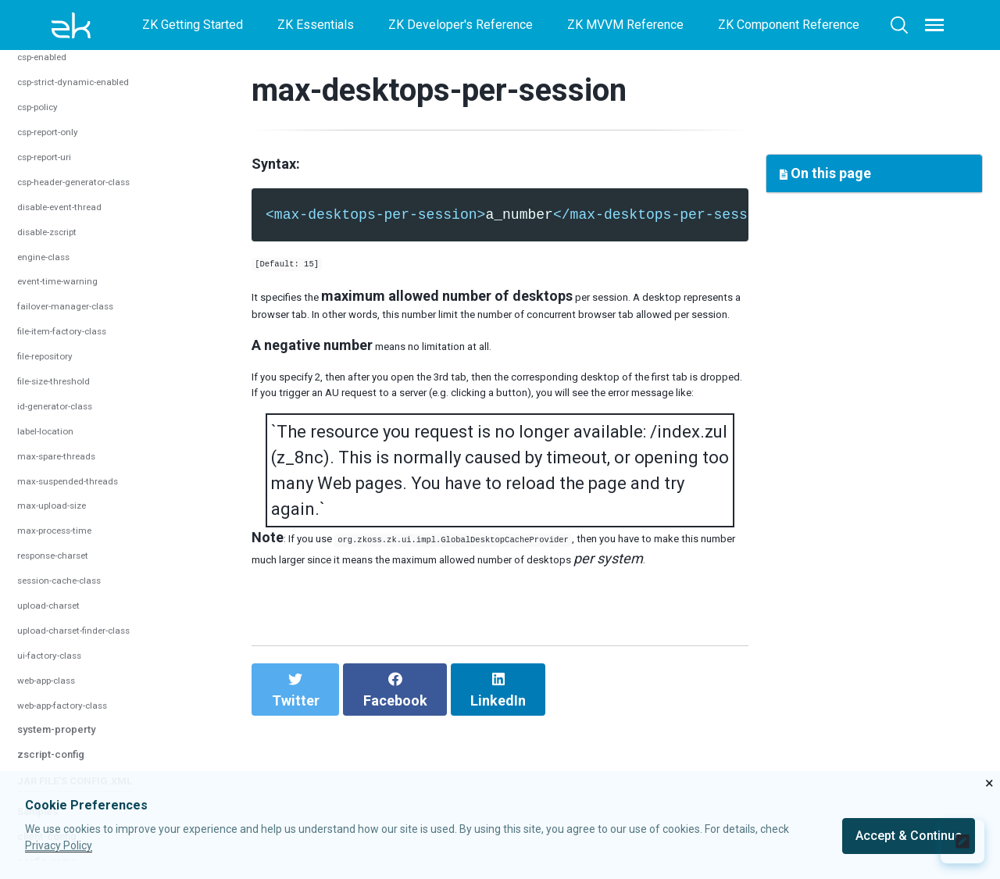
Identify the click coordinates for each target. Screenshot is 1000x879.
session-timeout (62, 181)
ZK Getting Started (192, 24)
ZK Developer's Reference (460, 24)
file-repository (56, 730)
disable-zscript (59, 605)
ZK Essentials (315, 24)
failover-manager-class (81, 680)
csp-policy (46, 480)
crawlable (43, 405)
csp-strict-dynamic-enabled (93, 455)
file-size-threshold (68, 755)
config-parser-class (71, 380)
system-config (64, 281)
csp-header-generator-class (94, 555)
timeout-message (66, 206)
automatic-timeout (66, 82)
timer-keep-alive (62, 256)
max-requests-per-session (91, 156)
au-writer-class (58, 331)
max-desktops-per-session (93, 107)
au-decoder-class (65, 306)
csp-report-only (59, 505)
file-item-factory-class (79, 705)
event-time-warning (70, 655)
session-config (65, 56)
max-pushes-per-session (87, 132)
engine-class (52, 630)
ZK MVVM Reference (625, 24)
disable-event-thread (74, 580)
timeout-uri (47, 231)
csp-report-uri (55, 530)
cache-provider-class (75, 356)
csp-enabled (51, 430)
